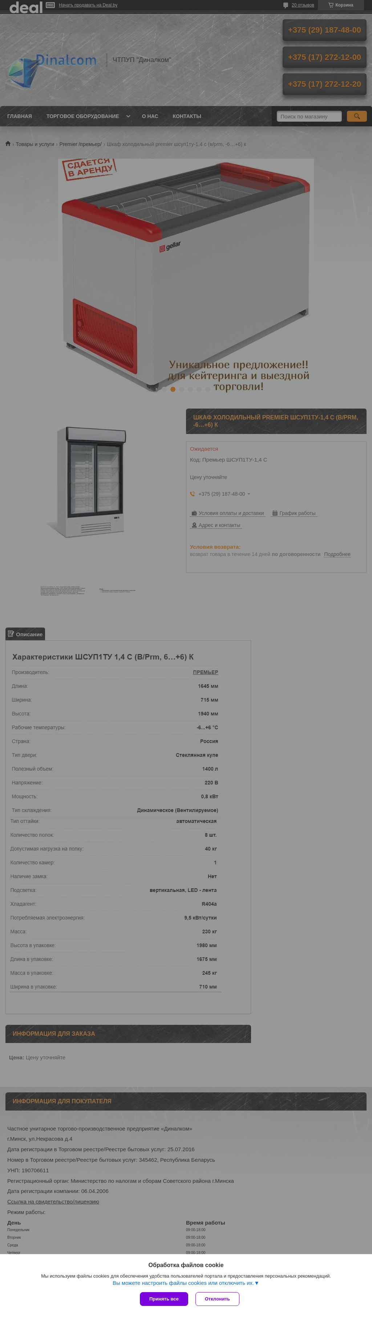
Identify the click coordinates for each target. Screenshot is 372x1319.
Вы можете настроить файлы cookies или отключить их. (183, 1283)
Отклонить (217, 1299)
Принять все (164, 1299)
